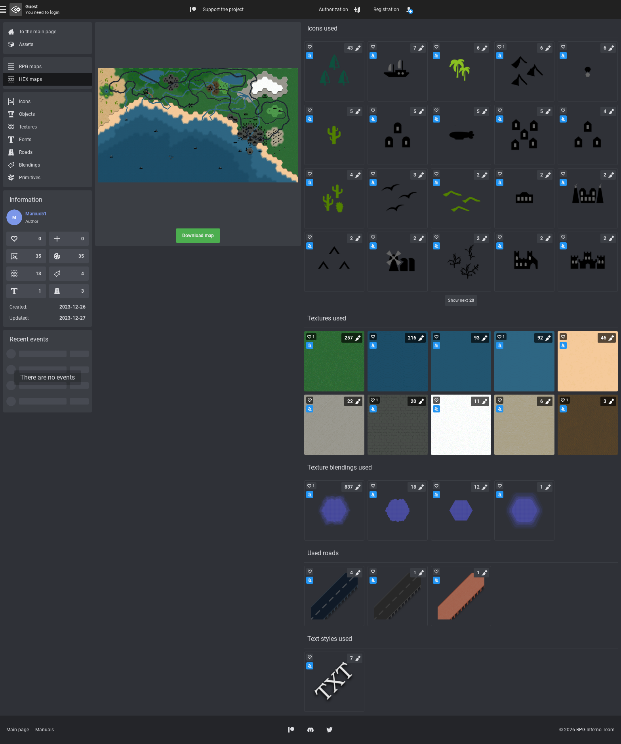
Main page (17, 729)
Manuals (44, 729)
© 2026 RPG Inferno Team (587, 729)
